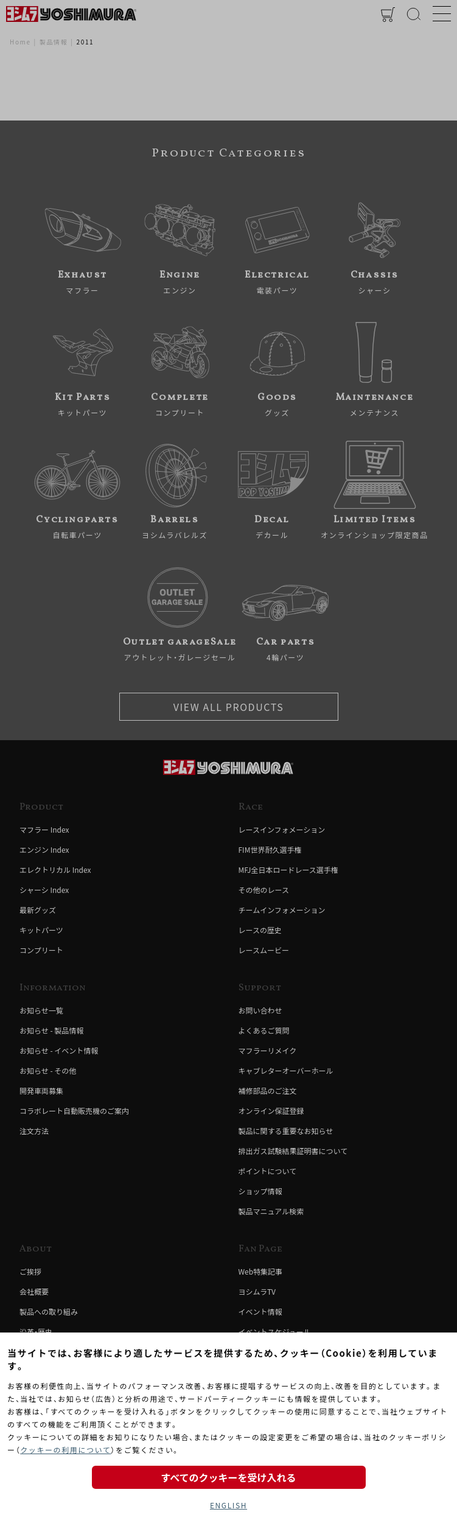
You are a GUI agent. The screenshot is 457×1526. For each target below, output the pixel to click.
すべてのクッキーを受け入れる (228, 1477)
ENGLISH (228, 1505)
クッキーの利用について (65, 1449)
